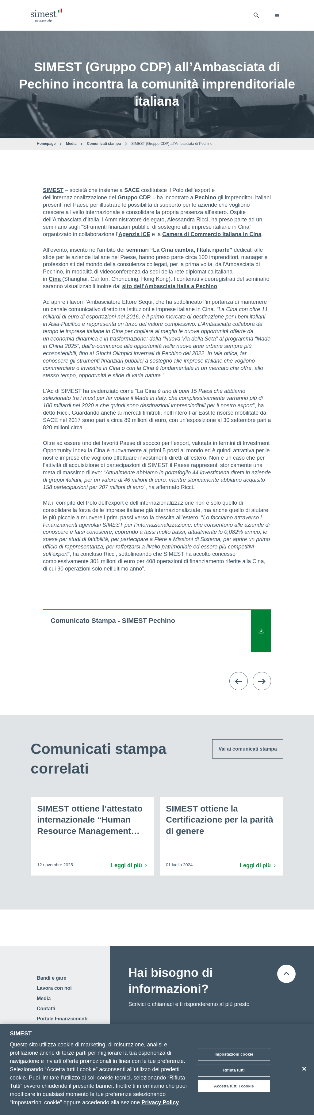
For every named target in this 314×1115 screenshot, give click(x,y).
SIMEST (53, 190)
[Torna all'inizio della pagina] (286, 974)
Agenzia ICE (134, 234)
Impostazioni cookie (234, 1056)
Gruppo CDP (134, 197)
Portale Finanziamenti (62, 1018)
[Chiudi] (304, 1071)
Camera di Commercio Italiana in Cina (211, 234)
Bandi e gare (51, 978)
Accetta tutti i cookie (234, 1088)
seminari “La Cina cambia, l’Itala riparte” (179, 250)
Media (71, 143)
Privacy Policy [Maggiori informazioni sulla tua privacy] (160, 1105)
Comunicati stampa (104, 143)
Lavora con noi (54, 988)
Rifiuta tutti (234, 1072)
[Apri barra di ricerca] (256, 15)
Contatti (46, 1008)
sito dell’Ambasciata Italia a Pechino (169, 286)
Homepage (46, 143)
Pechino (205, 197)
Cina (55, 279)
